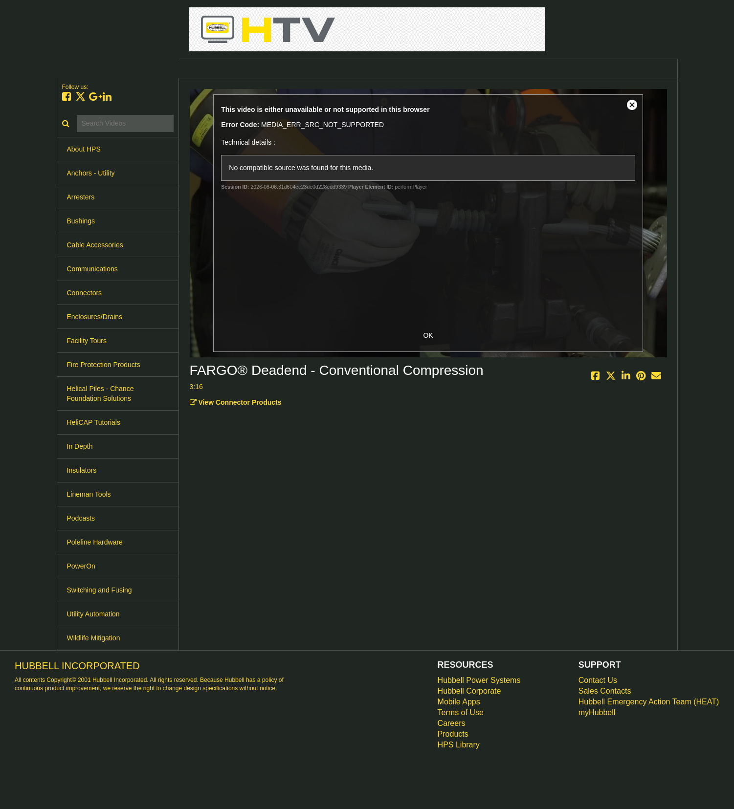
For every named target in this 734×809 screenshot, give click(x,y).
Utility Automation (93, 614)
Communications (92, 269)
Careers (452, 723)
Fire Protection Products (103, 365)
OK (428, 335)
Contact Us (597, 680)
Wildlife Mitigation (93, 638)
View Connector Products (236, 402)
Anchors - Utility (91, 173)
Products (453, 734)
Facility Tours (87, 341)
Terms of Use (461, 712)
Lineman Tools (89, 494)
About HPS (84, 149)
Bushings (81, 221)
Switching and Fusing (99, 590)
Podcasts (81, 518)
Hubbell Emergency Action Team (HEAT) (648, 702)
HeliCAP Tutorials (93, 422)
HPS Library (459, 745)
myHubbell (597, 712)
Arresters (81, 197)
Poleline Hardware (95, 542)
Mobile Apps (459, 702)
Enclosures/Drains (95, 317)
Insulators (82, 470)
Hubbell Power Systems (479, 680)
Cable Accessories (95, 245)
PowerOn (81, 566)
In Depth (80, 446)
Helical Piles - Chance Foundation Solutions (100, 393)
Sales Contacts (604, 691)
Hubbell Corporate (469, 691)
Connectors (84, 293)
